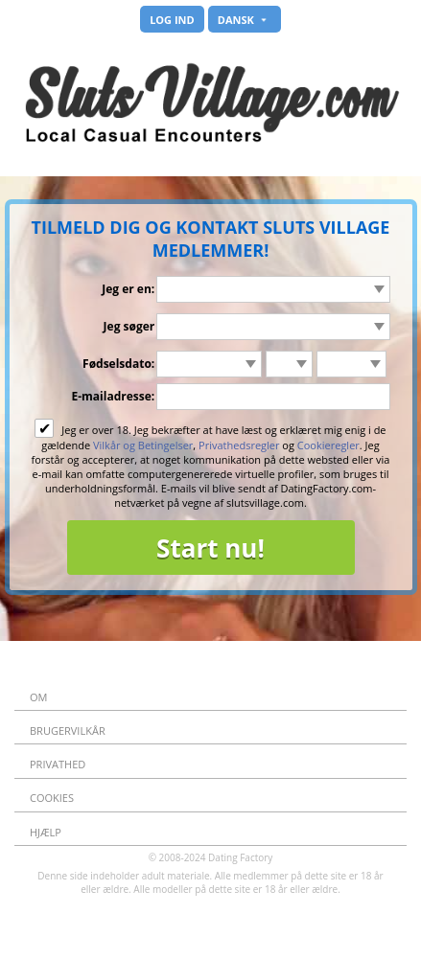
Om (38, 697)
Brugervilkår (67, 730)
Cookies (52, 797)
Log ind (172, 19)
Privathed (57, 764)
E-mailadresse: (112, 396)
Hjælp (45, 832)
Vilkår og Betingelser (143, 445)
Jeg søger (129, 326)
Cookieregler (328, 445)
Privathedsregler (239, 445)
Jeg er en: (128, 289)
